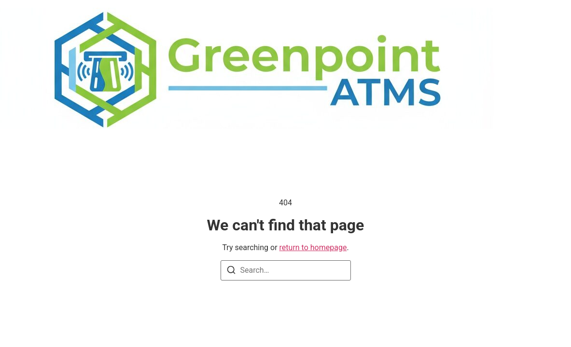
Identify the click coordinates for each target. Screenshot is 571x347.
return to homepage (313, 247)
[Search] (231, 271)
